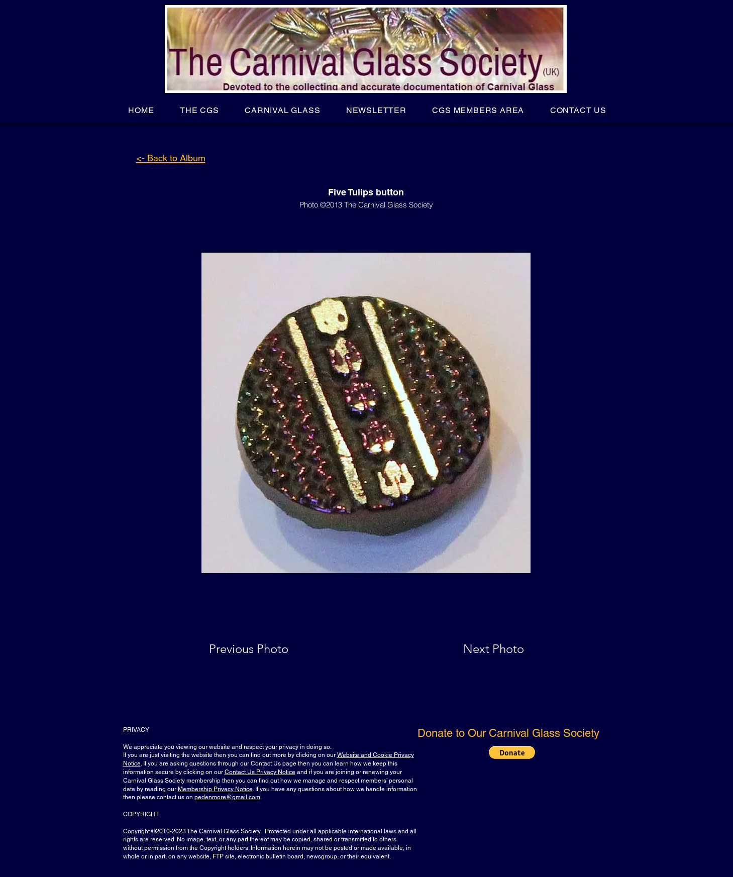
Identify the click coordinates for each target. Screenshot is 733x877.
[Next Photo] (474, 649)
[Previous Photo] (263, 649)
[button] (199, 110)
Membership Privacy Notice (215, 789)
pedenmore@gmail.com (227, 797)
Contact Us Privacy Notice (260, 772)
